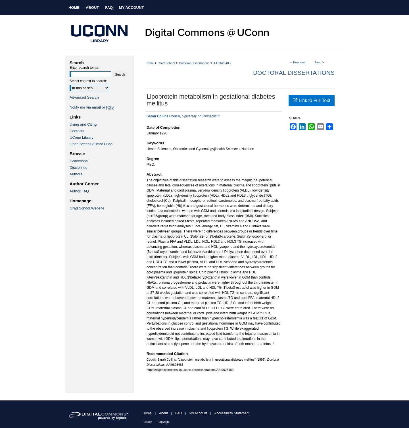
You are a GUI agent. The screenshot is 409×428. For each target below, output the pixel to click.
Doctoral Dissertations (194, 63)
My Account (198, 413)
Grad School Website (87, 208)
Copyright (163, 421)
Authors (76, 174)
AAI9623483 (222, 63)
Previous (299, 62)
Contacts (77, 131)
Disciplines (78, 167)
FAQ (178, 413)
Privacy (147, 421)
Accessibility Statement (231, 413)
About (163, 413)
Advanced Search (84, 97)
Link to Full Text (311, 100)
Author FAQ (79, 191)
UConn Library (81, 137)
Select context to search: (88, 81)
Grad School (166, 63)
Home (149, 63)
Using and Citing (83, 124)
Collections (79, 161)
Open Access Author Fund (91, 144)
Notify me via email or (92, 107)
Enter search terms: (84, 68)
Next (318, 62)
